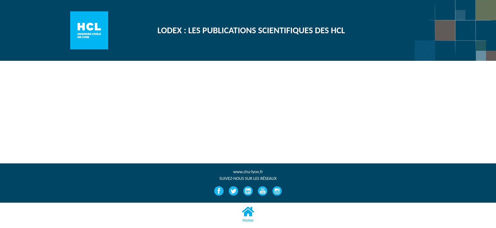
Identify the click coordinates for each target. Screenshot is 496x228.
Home (248, 214)
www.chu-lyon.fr (248, 171)
